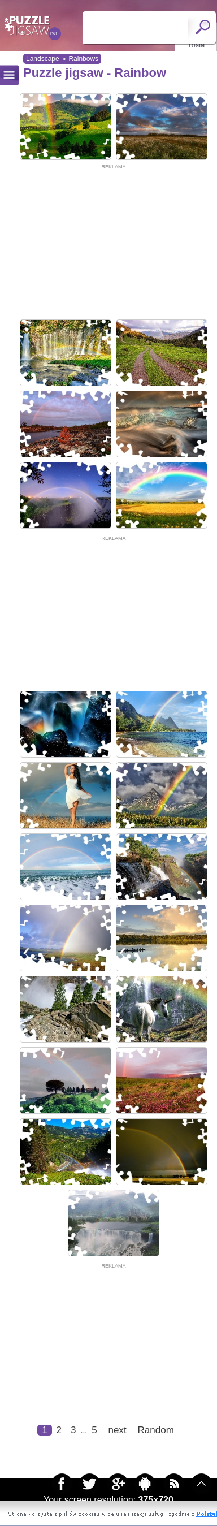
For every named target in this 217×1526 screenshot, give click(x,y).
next (117, 1430)
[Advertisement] (106, 242)
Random (156, 1430)
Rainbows (83, 59)
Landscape (42, 59)
